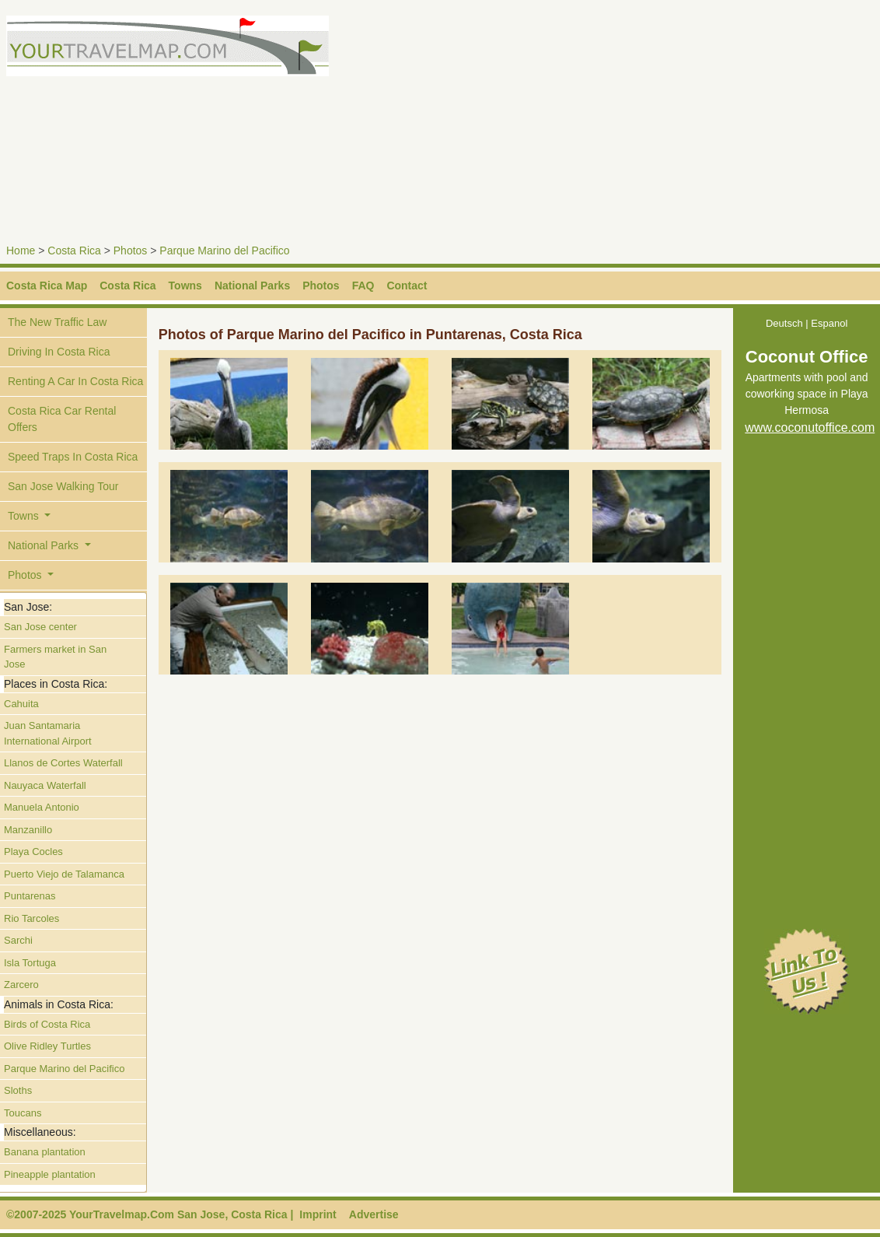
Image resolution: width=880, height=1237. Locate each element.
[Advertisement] (663, 124)
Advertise (374, 1214)
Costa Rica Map (46, 285)
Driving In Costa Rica (59, 351)
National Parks (252, 285)
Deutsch (784, 323)
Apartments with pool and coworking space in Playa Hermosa (806, 394)
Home (20, 250)
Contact (406, 285)
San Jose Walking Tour (63, 486)
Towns (185, 285)
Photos (130, 250)
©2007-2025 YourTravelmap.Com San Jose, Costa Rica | (149, 1214)
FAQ (363, 285)
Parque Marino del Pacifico (224, 250)
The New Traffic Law (57, 322)
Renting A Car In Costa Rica (75, 381)
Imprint (317, 1214)
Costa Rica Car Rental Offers (62, 419)
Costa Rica (73, 250)
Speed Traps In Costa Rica (73, 456)
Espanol (829, 323)
